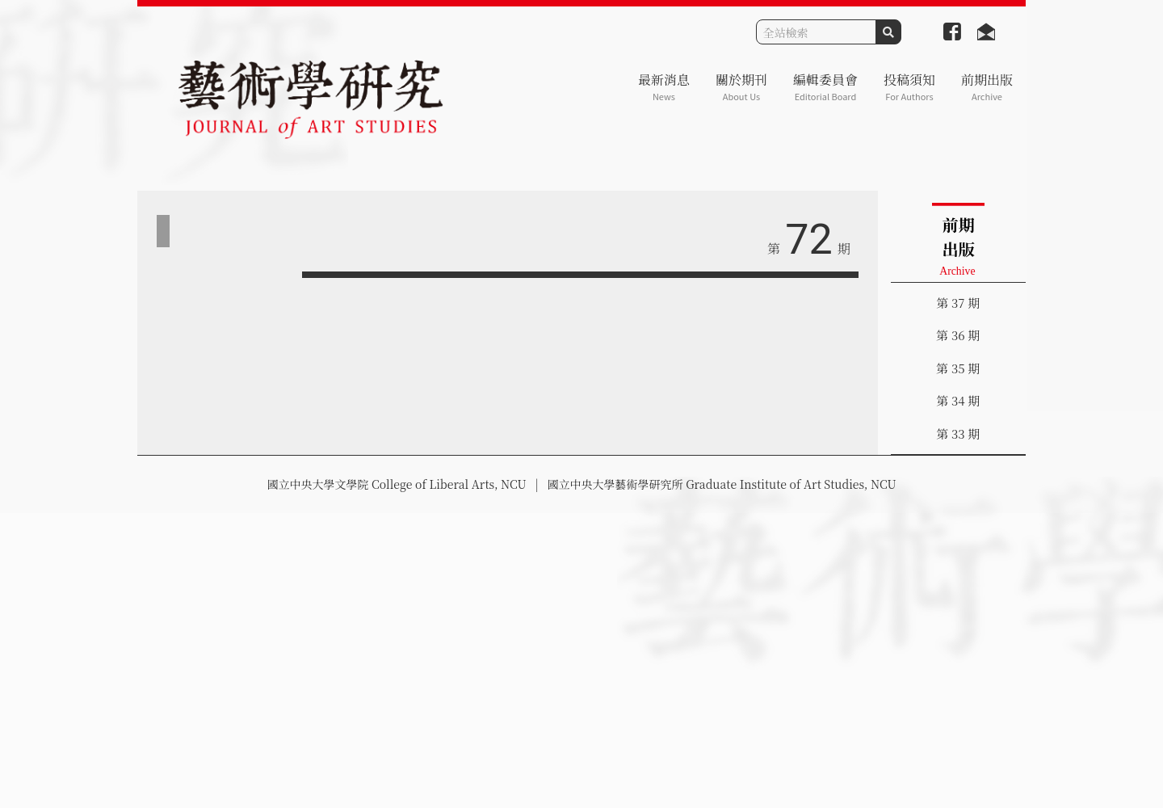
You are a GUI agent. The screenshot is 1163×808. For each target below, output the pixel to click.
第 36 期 (958, 334)
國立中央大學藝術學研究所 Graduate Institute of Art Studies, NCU (722, 484)
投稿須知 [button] (909, 86)
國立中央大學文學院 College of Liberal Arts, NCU (396, 484)
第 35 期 (958, 368)
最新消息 (664, 86)
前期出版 (987, 86)
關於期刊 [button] (741, 86)
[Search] (816, 31)
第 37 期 (958, 302)
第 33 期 (958, 433)
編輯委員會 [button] (825, 86)
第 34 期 (958, 400)
